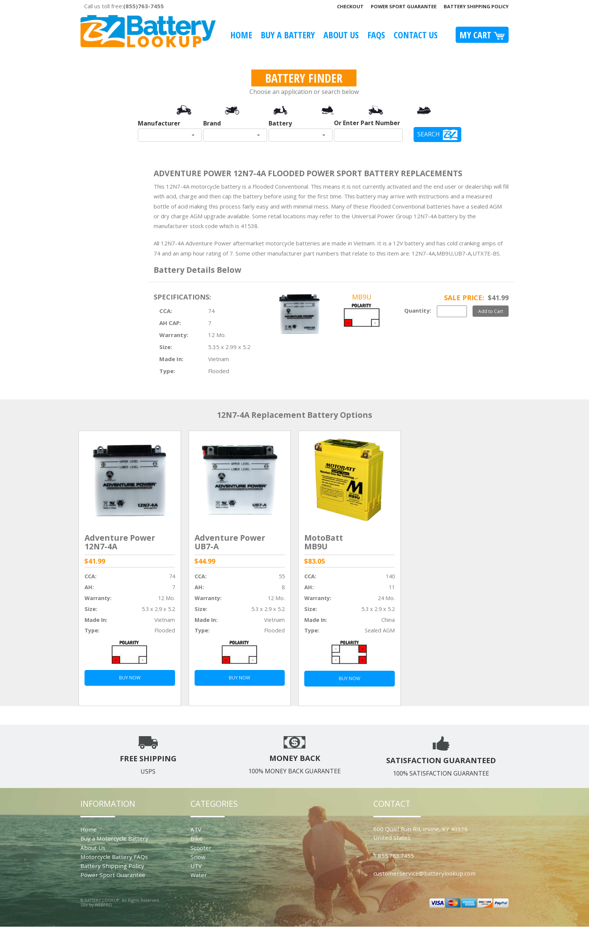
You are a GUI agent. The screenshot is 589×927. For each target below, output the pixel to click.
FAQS (376, 35)
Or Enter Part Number (367, 123)
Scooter (200, 847)
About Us (341, 35)
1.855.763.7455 (393, 855)
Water (198, 875)
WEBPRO (103, 904)
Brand (212, 123)
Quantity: (417, 310)
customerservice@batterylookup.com (424, 873)
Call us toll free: (124, 6)
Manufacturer (159, 123)
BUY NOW (129, 677)
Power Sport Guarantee (403, 6)
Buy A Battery (288, 35)
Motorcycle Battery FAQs (114, 856)
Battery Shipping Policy (476, 6)
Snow (197, 856)
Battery (280, 123)
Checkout (350, 6)
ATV (195, 829)
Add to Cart (490, 311)
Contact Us (416, 35)
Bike (196, 838)
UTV (196, 866)
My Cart (482, 35)
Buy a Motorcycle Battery (114, 838)
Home (241, 35)
